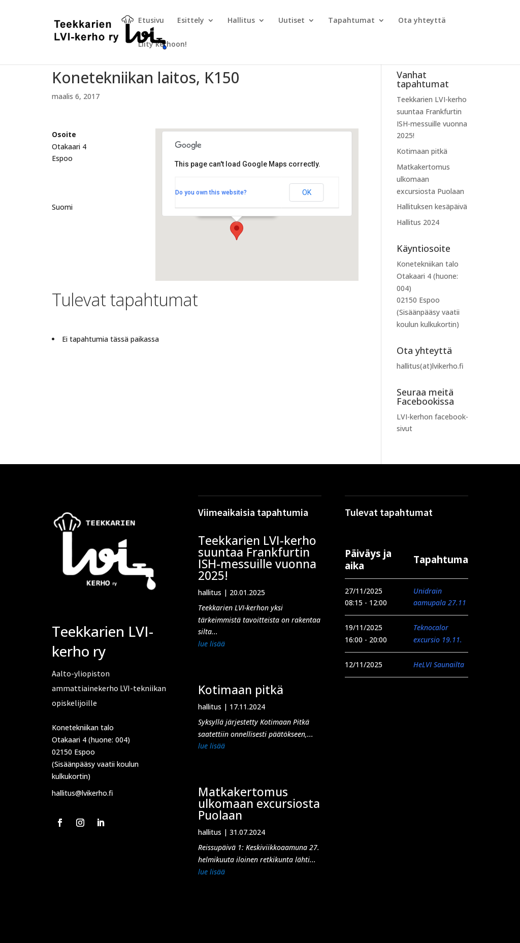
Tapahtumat (351, 21)
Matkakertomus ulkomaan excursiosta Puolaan (259, 803)
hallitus (209, 592)
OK (306, 192)
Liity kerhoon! (162, 45)
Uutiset (291, 21)
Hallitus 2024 (418, 222)
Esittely (190, 21)
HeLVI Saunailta (438, 664)
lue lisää (211, 643)
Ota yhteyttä (422, 21)
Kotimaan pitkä (422, 151)
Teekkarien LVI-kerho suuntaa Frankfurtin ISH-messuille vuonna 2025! (257, 557)
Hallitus (241, 21)
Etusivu (151, 21)
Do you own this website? (211, 192)
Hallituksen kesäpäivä (432, 206)
